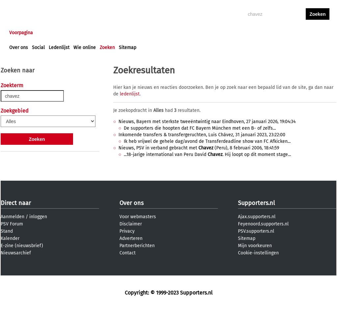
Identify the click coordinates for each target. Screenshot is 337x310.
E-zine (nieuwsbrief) (22, 245)
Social (38, 47)
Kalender (10, 238)
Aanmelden (12, 217)
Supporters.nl (256, 203)
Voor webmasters (137, 217)
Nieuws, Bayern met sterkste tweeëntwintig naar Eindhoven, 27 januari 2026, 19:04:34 (207, 121)
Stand (7, 231)
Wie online (84, 47)
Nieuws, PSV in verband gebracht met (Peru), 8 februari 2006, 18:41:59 (198, 148)
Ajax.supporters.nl (256, 217)
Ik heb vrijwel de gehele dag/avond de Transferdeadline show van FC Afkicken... (207, 141)
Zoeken (107, 47)
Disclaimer (130, 224)
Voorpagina (21, 33)
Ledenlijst (59, 47)
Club (124, 33)
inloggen (292, 33)
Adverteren (131, 238)
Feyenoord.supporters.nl (263, 224)
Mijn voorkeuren (255, 245)
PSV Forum (12, 224)
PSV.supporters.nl (256, 231)
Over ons (18, 47)
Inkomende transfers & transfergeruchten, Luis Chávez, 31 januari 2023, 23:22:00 (201, 135)
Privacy (127, 231)
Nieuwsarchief (16, 253)
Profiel (144, 33)
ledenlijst (130, 94)
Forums (73, 33)
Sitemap (127, 47)
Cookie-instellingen (258, 253)
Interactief (101, 33)
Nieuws (49, 33)
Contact (127, 253)
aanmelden (317, 33)
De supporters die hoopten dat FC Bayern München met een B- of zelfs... (200, 128)
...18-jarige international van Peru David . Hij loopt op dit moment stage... (207, 154)
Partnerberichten (137, 245)
